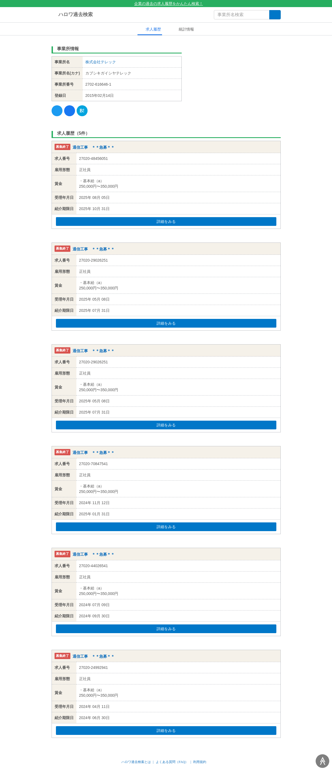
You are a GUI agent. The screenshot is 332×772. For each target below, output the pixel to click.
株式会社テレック (100, 62)
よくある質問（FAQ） (172, 762)
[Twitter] (57, 110)
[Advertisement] (235, 78)
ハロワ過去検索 (72, 14)
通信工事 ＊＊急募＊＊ (94, 147)
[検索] (275, 14)
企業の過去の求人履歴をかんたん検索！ (166, 3)
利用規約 (199, 762)
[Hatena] (82, 110)
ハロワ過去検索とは (136, 762)
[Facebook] (69, 110)
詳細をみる (176, 221)
